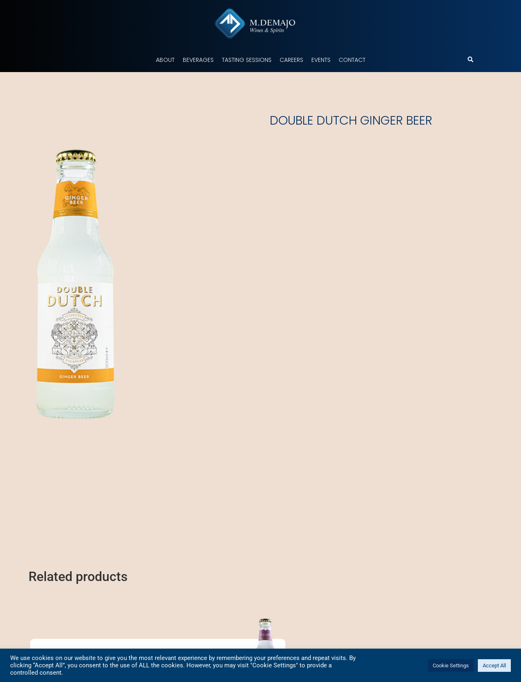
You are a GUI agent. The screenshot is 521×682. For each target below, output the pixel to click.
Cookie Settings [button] (451, 665)
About (165, 60)
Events (321, 60)
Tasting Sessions (246, 60)
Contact (352, 60)
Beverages (198, 60)
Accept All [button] (494, 665)
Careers (291, 60)
